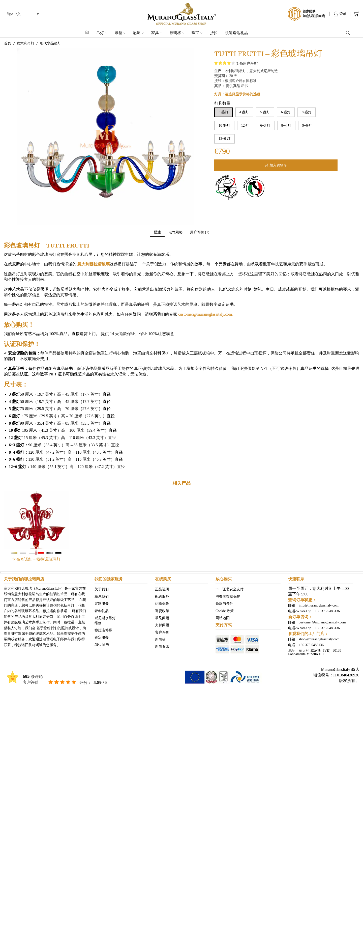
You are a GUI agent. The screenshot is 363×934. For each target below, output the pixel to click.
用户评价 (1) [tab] (199, 232)
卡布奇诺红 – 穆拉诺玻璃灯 (36, 559)
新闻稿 (160, 639)
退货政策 (162, 611)
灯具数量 (222, 103)
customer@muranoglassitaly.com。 (206, 314)
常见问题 (162, 618)
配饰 (138, 32)
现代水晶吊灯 (50, 43)
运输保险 (162, 604)
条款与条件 (224, 604)
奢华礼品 (102, 611)
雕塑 (120, 32)
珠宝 (197, 32)
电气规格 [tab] (175, 232)
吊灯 (101, 32)
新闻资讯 (162, 646)
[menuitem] (23, 14)
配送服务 (162, 596)
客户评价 (162, 632)
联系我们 (102, 596)
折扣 (214, 32)
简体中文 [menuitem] (14, 14)
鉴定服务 (102, 637)
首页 (7, 43)
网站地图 (223, 618)
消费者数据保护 (228, 596)
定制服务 (102, 604)
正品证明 (162, 589)
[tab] (157, 232)
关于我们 (102, 589)
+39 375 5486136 (327, 611)
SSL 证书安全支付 (230, 589)
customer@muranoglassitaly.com (322, 622)
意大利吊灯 (25, 43)
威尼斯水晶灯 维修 (105, 620)
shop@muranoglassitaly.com (319, 639)
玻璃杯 (177, 32)
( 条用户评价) (247, 63)
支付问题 (162, 625)
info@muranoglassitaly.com (319, 605)
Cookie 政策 (225, 611)
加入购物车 (278, 165)
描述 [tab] (157, 232)
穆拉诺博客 (103, 630)
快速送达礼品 (236, 32)
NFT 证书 (102, 644)
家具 (156, 32)
